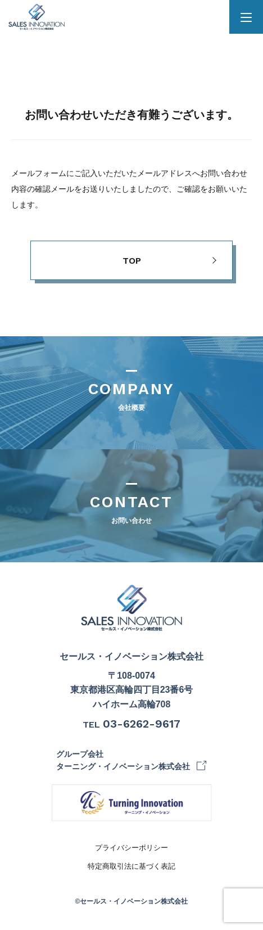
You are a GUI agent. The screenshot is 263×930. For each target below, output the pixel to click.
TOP (132, 260)
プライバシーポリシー (131, 847)
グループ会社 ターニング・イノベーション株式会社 (123, 760)
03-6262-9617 (141, 723)
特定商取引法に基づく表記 (131, 866)
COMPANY (131, 398)
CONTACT (131, 511)
